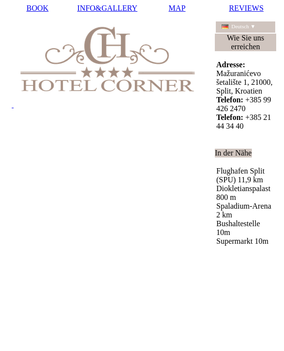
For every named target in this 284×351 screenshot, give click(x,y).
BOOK (37, 8)
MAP (177, 8)
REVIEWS (246, 8)
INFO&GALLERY (107, 8)
